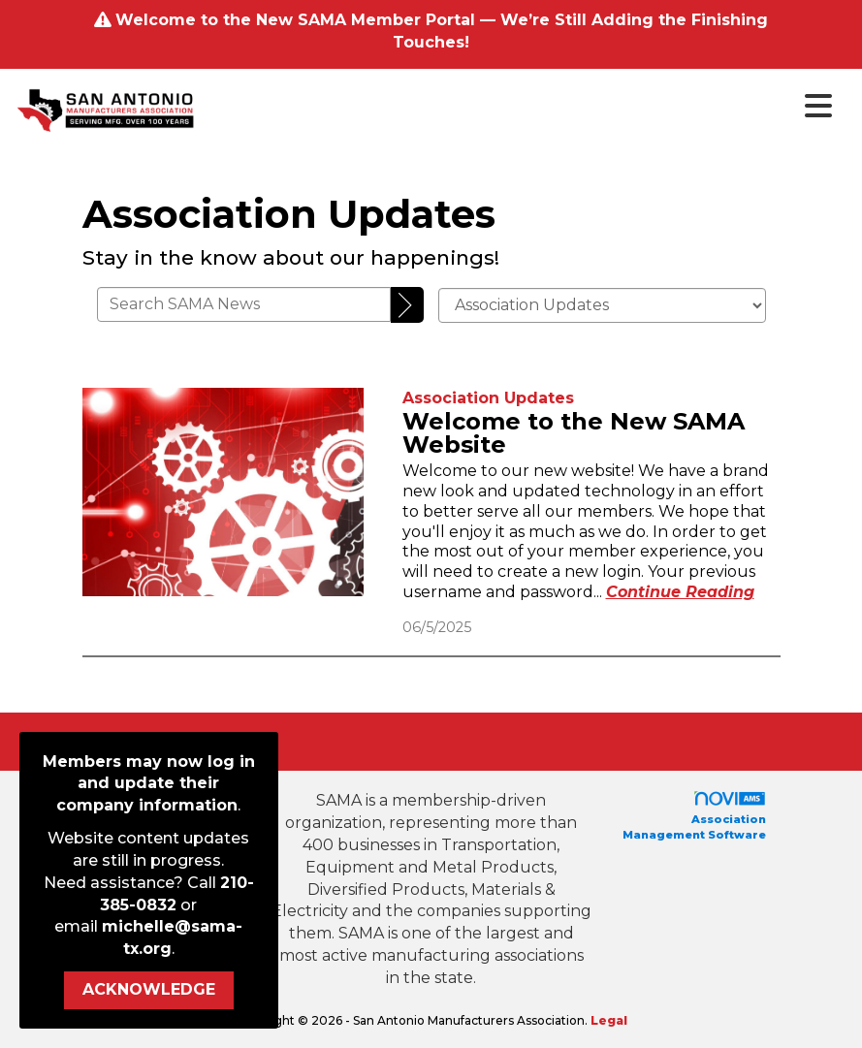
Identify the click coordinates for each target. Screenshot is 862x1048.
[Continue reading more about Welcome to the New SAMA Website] (680, 592)
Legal (609, 1020)
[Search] (407, 305)
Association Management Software (694, 816)
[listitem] (488, 398)
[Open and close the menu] (520, 106)
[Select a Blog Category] (602, 305)
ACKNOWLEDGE (148, 989)
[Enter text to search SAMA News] (244, 304)
